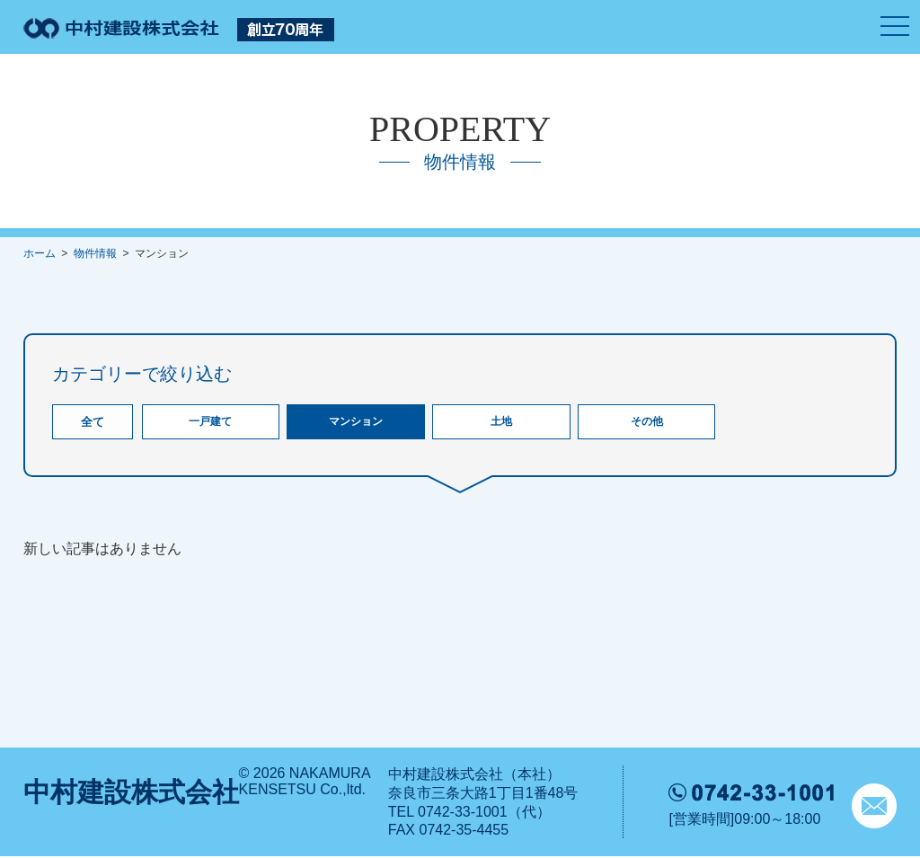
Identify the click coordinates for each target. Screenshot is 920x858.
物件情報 (95, 253)
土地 (501, 421)
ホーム (39, 253)
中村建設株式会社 (131, 794)
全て (92, 421)
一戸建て (210, 421)
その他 (646, 421)
